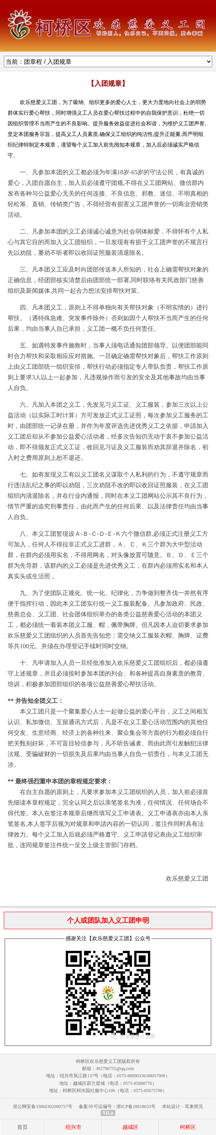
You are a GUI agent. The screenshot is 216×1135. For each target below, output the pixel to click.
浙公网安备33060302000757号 (42, 1106)
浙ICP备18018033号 (136, 1106)
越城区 (130, 1127)
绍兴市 (73, 1127)
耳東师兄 (194, 1106)
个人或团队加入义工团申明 (108, 920)
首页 (22, 1127)
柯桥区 (188, 1127)
